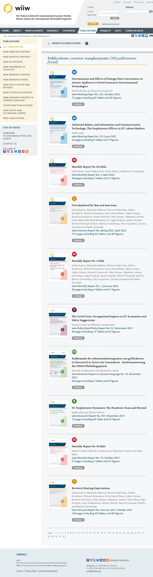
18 (109, 532)
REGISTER (93, 24)
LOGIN (114, 18)
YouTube (23, 151)
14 (94, 532)
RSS (27, 151)
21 (120, 532)
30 (56, 536)
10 (79, 532)
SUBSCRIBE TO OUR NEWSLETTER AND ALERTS (17, 135)
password (91, 14)
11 (83, 532)
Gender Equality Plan (48, 570)
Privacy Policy (31, 570)
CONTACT (21, 554)
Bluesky (15, 151)
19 (113, 532)
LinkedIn (19, 151)
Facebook (4, 151)
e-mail (90, 11)
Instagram (91, 560)
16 (102, 532)
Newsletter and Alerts (119, 560)
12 (87, 532)
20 (117, 532)
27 (143, 532)
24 (132, 532)
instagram (8, 151)
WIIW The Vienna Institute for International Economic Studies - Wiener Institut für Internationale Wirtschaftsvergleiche (42, 12)
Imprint (150, 2)
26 (139, 532)
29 (52, 536)
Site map (127, 2)
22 (124, 532)
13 (90, 532)
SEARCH (151, 11)
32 (64, 536)
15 (98, 532)
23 (128, 532)
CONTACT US (10, 143)
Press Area (139, 2)
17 (105, 532)
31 (60, 536)
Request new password (110, 24)
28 (49, 536)
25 (135, 532)
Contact (117, 2)
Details (78, 104)
